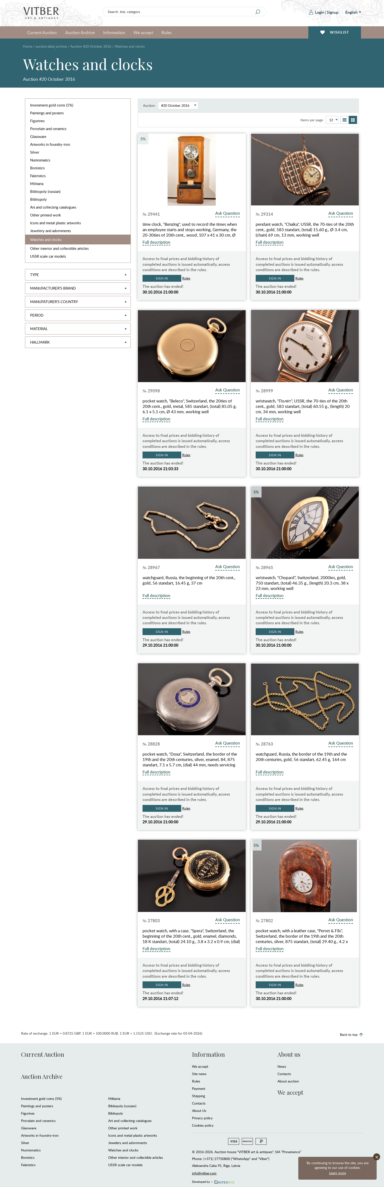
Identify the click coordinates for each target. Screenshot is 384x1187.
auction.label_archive (51, 46)
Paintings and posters (47, 112)
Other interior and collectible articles (59, 248)
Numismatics (40, 160)
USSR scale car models (48, 256)
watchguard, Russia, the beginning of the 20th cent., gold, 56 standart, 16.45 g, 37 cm (189, 580)
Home (27, 46)
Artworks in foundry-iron (50, 144)
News (281, 1066)
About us (288, 1054)
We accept (143, 32)
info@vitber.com (204, 1173)
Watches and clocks (45, 239)
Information (114, 32)
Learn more (337, 1173)
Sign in (162, 278)
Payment (198, 1088)
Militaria (36, 183)
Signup (332, 12)
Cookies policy (203, 1125)
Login (316, 12)
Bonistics (37, 167)
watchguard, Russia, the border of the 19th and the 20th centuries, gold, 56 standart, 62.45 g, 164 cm (301, 756)
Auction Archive (80, 32)
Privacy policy (202, 1118)
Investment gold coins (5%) (51, 105)
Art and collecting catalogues (53, 207)
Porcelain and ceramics (48, 128)
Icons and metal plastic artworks (55, 222)
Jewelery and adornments (50, 230)
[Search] (258, 12)
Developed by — (212, 1180)
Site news (199, 1073)
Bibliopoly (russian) (45, 191)
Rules (166, 32)
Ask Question (227, 213)
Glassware (38, 136)
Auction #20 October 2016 (90, 46)
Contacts (198, 1103)
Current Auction (42, 32)
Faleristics (38, 175)
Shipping (198, 1096)
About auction (288, 1081)
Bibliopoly (38, 199)
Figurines (37, 120)
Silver (34, 152)
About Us (199, 1110)
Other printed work (45, 215)
